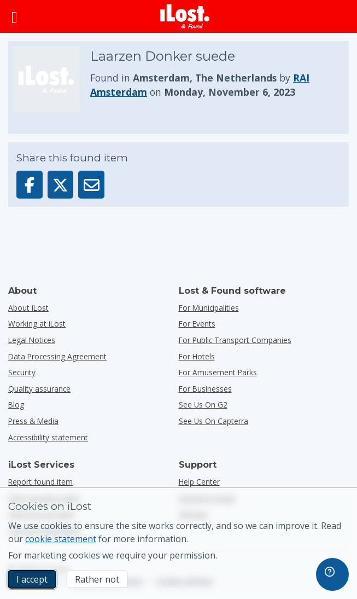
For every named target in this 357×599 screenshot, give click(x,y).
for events (197, 323)
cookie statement (60, 539)
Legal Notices (31, 340)
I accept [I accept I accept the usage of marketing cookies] (32, 579)
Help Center (199, 481)
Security (22, 372)
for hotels (197, 356)
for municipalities (209, 308)
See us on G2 (203, 404)
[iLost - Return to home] (184, 16)
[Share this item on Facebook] (29, 185)
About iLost (28, 308)
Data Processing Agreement (57, 356)
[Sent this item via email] (91, 185)
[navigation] (332, 574)
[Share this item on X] (61, 185)
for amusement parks (218, 372)
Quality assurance (39, 388)
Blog (16, 404)
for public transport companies (235, 340)
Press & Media (33, 421)
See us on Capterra (213, 421)
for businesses (205, 388)
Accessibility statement (48, 437)
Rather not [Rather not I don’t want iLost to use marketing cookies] (97, 579)
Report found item (40, 481)
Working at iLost (37, 323)
